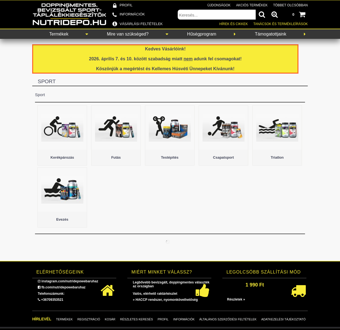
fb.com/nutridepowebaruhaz (63, 287)
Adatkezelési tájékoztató (283, 319)
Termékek (58, 34)
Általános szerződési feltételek (228, 319)
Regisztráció (88, 319)
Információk (184, 319)
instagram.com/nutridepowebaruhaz (69, 281)
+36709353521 (52, 300)
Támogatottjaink (270, 34)
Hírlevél (41, 319)
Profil (163, 319)
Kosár (110, 319)
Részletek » (236, 299)
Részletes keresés (136, 319)
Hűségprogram (201, 34)
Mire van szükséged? (128, 34)
